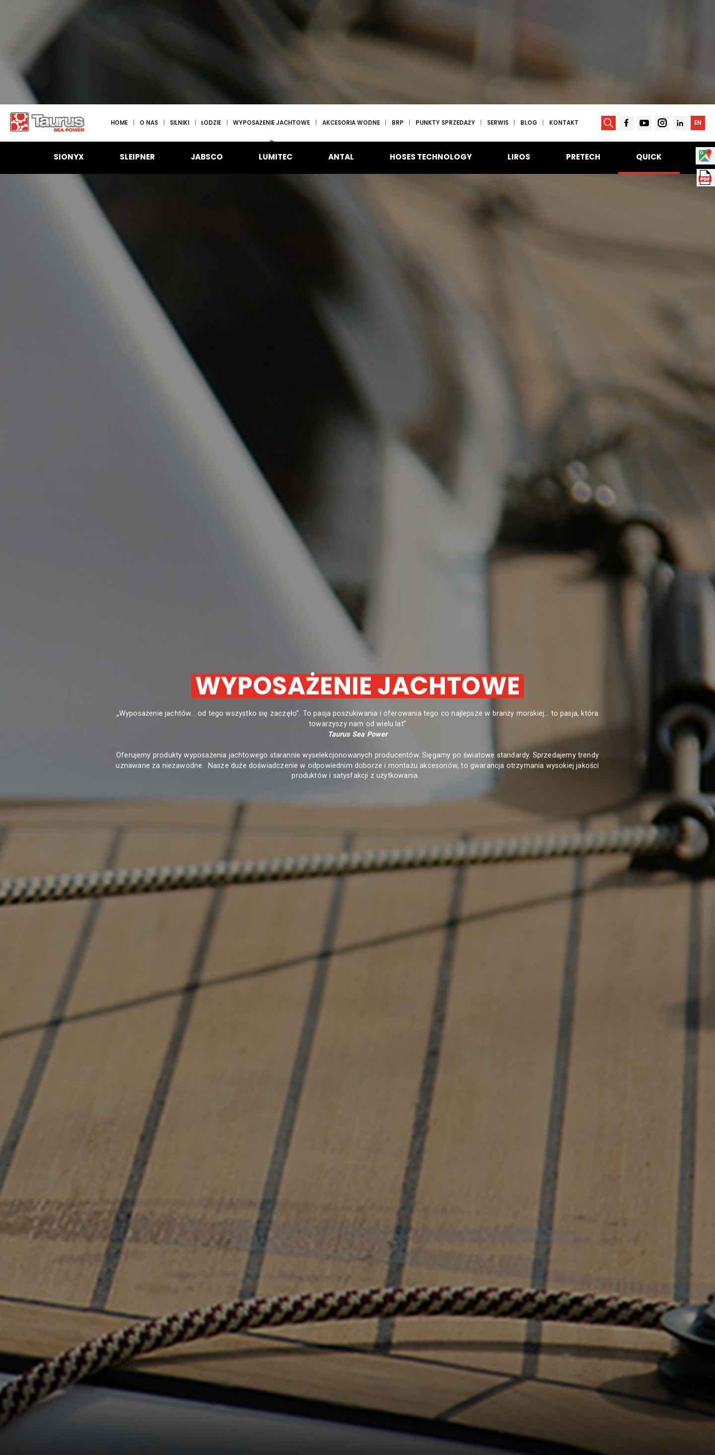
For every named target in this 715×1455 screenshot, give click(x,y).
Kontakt (565, 18)
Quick (649, 52)
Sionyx (69, 52)
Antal (341, 52)
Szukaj (574, 1382)
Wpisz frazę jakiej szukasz (117, 1364)
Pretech (583, 52)
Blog (530, 18)
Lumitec (275, 52)
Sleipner (137, 52)
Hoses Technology (431, 52)
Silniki (182, 18)
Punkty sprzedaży (447, 18)
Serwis (499, 18)
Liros (518, 52)
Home (121, 18)
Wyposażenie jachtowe (273, 18)
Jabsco (207, 52)
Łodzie (213, 18)
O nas (151, 18)
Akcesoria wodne (353, 18)
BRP (400, 18)
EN (697, 18)
